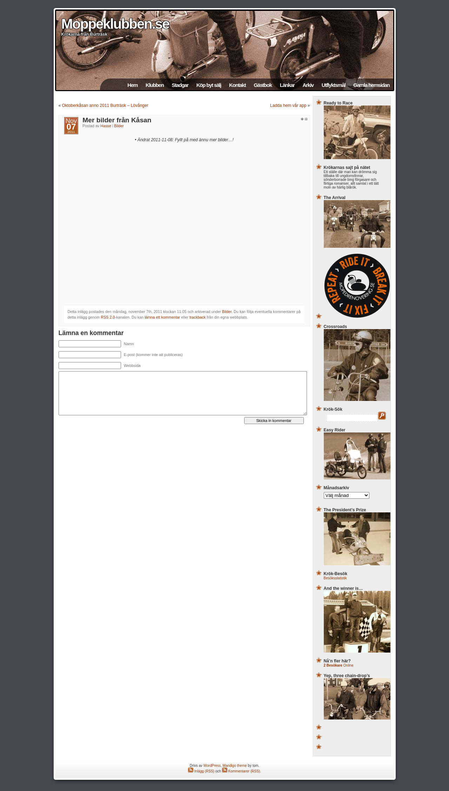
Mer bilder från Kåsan (116, 120)
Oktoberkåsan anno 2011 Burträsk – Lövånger (105, 105)
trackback (197, 317)
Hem (132, 85)
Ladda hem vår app (288, 105)
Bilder (119, 126)
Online (339, 665)
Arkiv (308, 85)
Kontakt (237, 85)
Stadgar (180, 85)
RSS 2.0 (108, 317)
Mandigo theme (235, 766)
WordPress (212, 766)
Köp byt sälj (208, 85)
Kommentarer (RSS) (241, 771)
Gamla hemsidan (371, 85)
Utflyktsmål (334, 85)
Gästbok (263, 85)
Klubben (155, 85)
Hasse (105, 126)
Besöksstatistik (335, 578)
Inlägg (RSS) (201, 771)
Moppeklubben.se (115, 24)
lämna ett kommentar (162, 317)
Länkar (287, 85)
